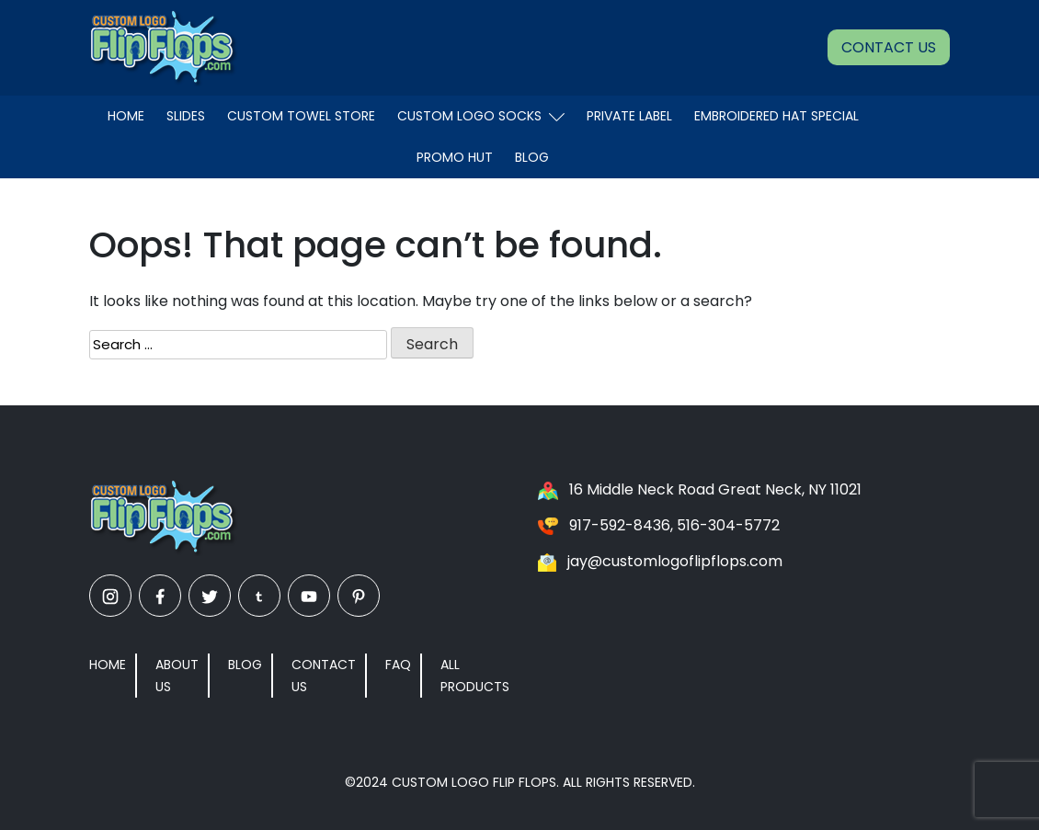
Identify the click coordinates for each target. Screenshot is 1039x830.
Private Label (629, 116)
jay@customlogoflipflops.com (674, 561)
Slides (185, 116)
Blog (532, 157)
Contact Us (888, 47)
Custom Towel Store (301, 116)
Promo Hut (455, 157)
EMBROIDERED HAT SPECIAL (776, 116)
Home (126, 116)
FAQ (398, 664)
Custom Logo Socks (481, 116)
